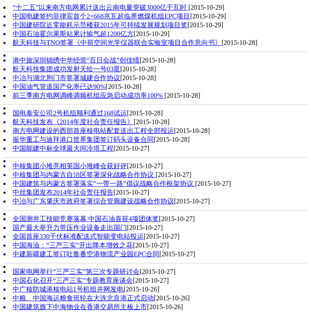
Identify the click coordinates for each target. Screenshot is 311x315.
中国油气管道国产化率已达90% (59, 86)
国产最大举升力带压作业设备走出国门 (70, 227)
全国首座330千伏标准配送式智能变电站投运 (78, 236)
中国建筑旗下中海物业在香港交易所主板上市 (80, 306)
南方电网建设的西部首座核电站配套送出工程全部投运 (93, 130)
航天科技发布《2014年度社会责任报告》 (73, 121)
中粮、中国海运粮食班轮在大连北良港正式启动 (83, 298)
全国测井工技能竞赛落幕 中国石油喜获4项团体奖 (86, 218)
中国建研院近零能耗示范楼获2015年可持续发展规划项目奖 (100, 25)
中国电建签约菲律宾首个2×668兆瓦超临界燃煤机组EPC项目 (101, 16)
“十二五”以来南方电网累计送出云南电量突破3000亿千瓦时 (100, 7)
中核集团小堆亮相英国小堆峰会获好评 (70, 165)
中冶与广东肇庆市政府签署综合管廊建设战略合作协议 (93, 201)
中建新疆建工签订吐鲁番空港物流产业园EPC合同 (86, 254)
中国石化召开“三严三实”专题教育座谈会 (73, 280)
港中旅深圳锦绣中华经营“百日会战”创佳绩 (76, 60)
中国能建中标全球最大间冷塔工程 (63, 148)
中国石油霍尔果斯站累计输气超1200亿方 (73, 33)
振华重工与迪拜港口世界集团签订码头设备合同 (83, 139)
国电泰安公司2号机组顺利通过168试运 (70, 113)
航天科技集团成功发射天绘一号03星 (66, 69)
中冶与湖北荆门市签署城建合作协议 (66, 77)
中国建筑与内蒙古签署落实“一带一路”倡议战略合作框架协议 (104, 183)
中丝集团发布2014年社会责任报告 (63, 192)
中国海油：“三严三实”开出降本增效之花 (73, 245)
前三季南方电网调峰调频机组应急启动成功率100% (88, 95)
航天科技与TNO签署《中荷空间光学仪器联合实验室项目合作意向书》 (117, 42)
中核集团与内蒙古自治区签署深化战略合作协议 (84, 174)
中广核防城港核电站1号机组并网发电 (68, 289)
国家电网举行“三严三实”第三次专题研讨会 (76, 271)
